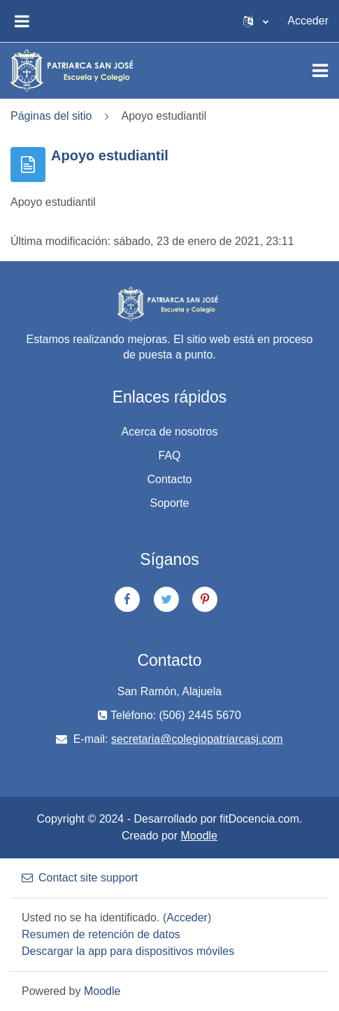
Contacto (169, 479)
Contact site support (80, 878)
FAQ (169, 455)
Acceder (308, 21)
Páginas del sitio (51, 116)
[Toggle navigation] (320, 71)
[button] (256, 21)
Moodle (199, 836)
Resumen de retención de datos (101, 934)
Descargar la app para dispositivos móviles (128, 951)
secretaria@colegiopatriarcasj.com (197, 739)
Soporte (169, 503)
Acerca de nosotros (170, 432)
